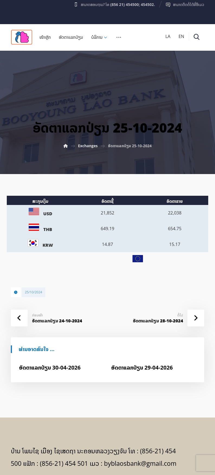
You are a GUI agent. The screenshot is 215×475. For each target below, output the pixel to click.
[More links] (118, 39)
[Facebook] (21, 10)
